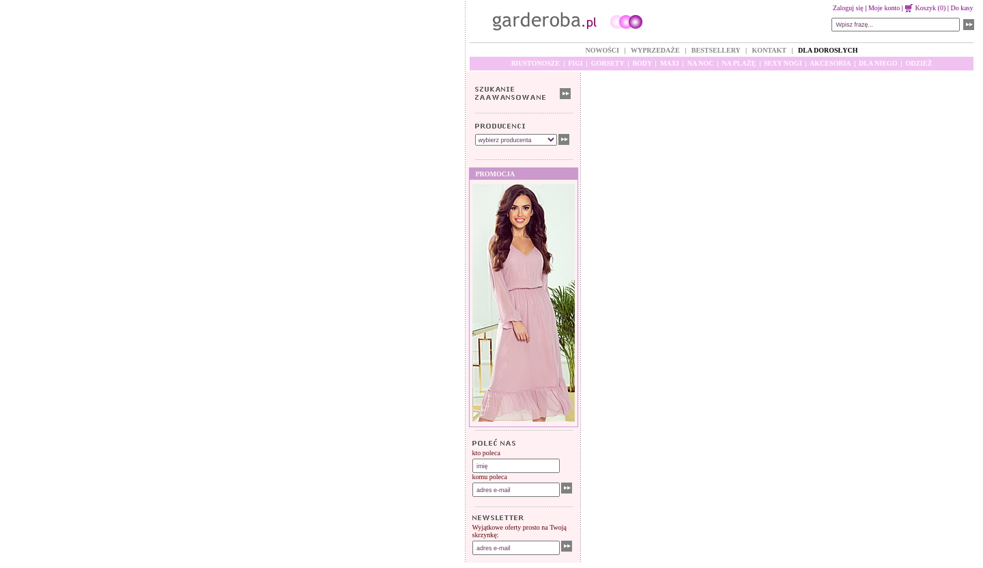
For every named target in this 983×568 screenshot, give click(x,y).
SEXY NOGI (782, 63)
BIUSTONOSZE (535, 63)
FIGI (575, 63)
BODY (642, 63)
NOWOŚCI (601, 50)
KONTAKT (769, 50)
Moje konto (884, 8)
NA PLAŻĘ (739, 63)
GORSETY (608, 63)
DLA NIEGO (878, 63)
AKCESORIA (830, 63)
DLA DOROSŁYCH (828, 50)
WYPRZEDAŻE (655, 50)
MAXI (669, 63)
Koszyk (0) (925, 8)
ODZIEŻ (918, 63)
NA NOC (700, 63)
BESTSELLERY (716, 50)
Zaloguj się (848, 8)
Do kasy (961, 8)
